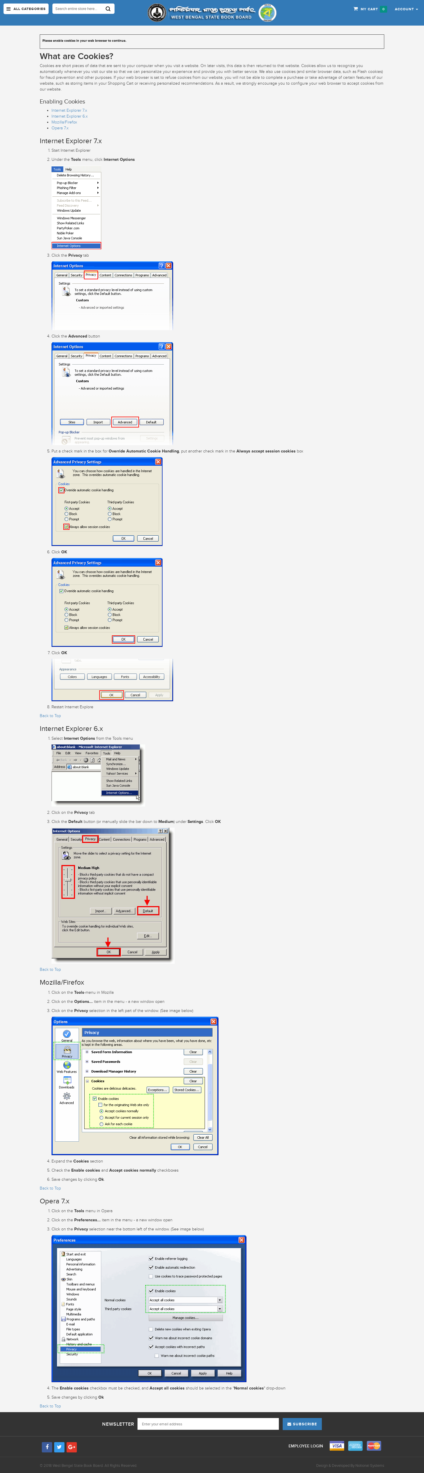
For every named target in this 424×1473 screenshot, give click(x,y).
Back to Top (50, 716)
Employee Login (306, 1446)
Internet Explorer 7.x (69, 110)
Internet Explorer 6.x (70, 116)
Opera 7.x (60, 128)
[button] (406, 9)
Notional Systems (369, 1465)
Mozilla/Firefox (64, 122)
